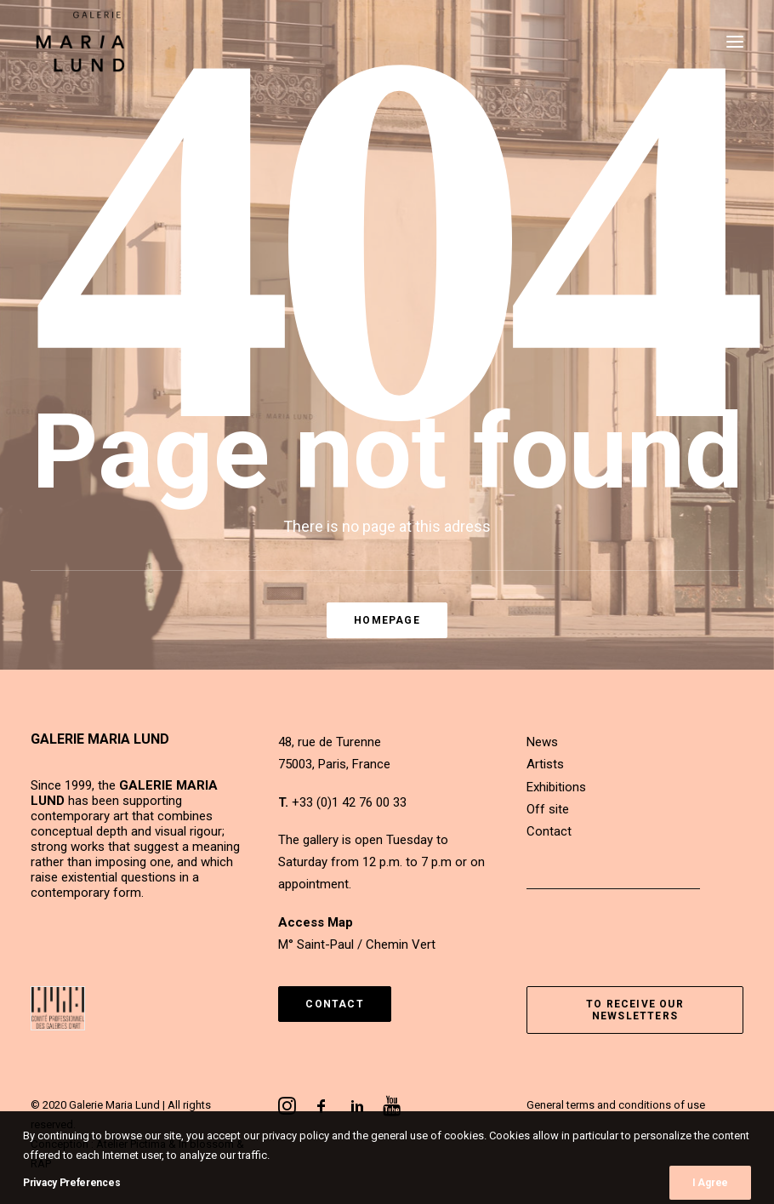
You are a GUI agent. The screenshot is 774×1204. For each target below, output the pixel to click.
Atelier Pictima (131, 1144)
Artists (545, 764)
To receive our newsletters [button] (636, 1010)
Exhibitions (556, 787)
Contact (549, 831)
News (542, 742)
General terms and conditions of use (615, 1104)
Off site (547, 809)
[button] (735, 41)
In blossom (206, 1144)
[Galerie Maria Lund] (80, 42)
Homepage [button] (387, 620)
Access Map (315, 922)
